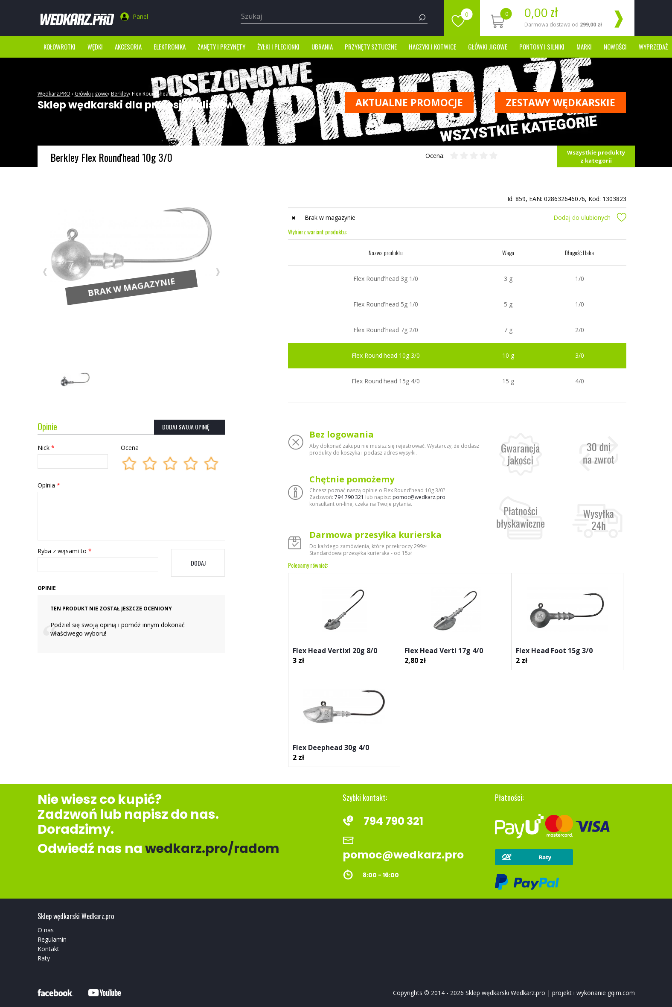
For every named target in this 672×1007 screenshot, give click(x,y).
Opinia (49, 485)
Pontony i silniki (541, 46)
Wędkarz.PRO (54, 93)
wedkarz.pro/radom (212, 849)
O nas (46, 930)
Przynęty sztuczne (371, 46)
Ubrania (322, 46)
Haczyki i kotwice (432, 46)
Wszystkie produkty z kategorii (596, 156)
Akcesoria (128, 46)
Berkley (120, 93)
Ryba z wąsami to (65, 551)
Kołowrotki (60, 46)
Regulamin (52, 939)
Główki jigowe (487, 46)
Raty (44, 958)
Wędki (95, 46)
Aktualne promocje (409, 102)
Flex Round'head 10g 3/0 (161, 93)
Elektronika (170, 46)
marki (584, 46)
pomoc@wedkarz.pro (419, 497)
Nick (46, 448)
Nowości (615, 46)
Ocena (130, 448)
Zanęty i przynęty (221, 46)
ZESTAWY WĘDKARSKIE (560, 102)
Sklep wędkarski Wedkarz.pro (505, 993)
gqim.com (621, 993)
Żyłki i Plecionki (278, 46)
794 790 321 (349, 497)
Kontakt (48, 949)
